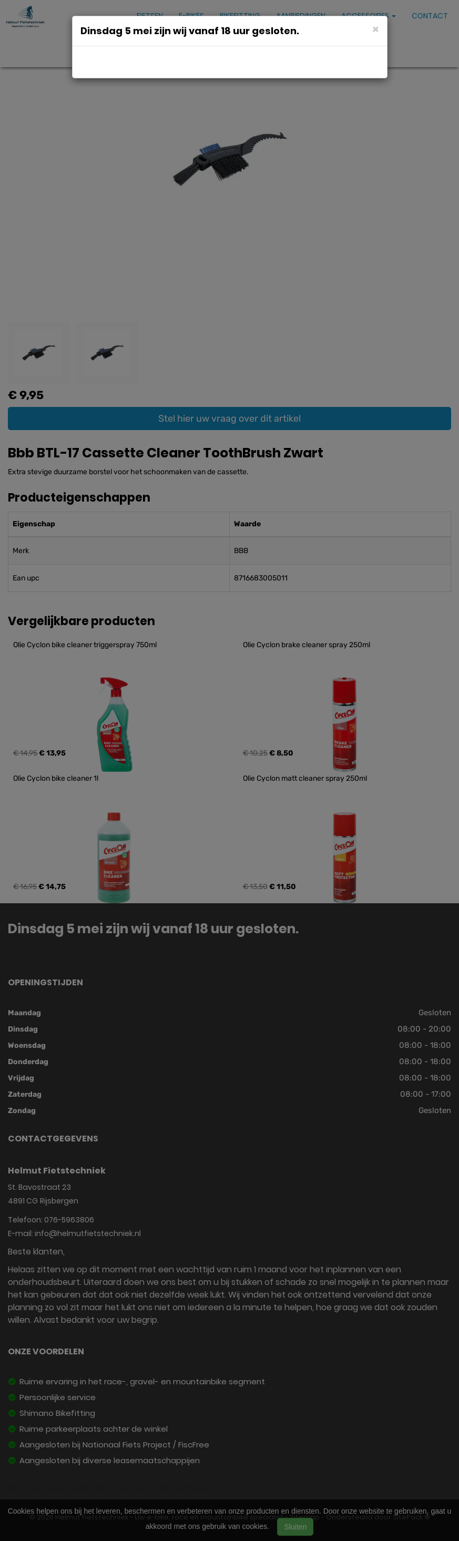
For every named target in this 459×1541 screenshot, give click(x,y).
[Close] (375, 28)
